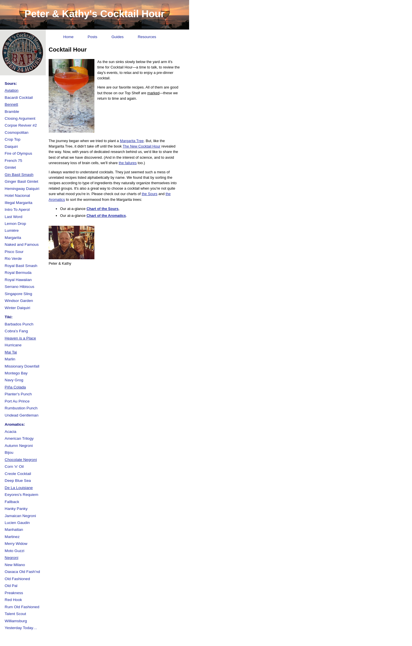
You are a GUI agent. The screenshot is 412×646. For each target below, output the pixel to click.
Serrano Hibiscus (19, 286)
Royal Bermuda (18, 272)
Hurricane (13, 345)
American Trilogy (19, 438)
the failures (128, 163)
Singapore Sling (18, 294)
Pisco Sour (14, 252)
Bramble (12, 111)
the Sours (149, 194)
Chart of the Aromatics (106, 215)
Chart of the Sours (102, 209)
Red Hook (13, 600)
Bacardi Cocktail (19, 97)
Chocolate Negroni (21, 459)
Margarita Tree (132, 141)
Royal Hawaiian (18, 280)
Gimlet (10, 167)
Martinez (12, 537)
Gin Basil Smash (19, 174)
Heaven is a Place (20, 338)
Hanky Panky (16, 508)
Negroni (11, 557)
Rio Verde (13, 258)
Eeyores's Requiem (21, 494)
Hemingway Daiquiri (22, 188)
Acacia (10, 431)
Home (68, 37)
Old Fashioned (17, 579)
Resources (147, 37)
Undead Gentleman (21, 415)
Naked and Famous (22, 244)
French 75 (13, 160)
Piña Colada (15, 387)
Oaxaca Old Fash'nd (22, 572)
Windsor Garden (19, 301)
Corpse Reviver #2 (21, 125)
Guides (117, 37)
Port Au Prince (17, 401)
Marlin (10, 359)
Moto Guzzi (14, 551)
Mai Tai (11, 352)
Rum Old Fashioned (22, 607)
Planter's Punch (18, 394)
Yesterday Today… (21, 628)
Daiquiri (11, 146)
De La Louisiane (19, 488)
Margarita (13, 237)
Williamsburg (16, 621)
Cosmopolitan (16, 132)
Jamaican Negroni (20, 516)
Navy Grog (14, 380)
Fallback (12, 502)
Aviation (11, 90)
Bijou (9, 452)
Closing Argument (20, 118)
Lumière (12, 230)
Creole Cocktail (18, 474)
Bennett (11, 104)
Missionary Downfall (22, 366)
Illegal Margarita (18, 203)
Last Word (13, 217)
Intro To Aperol (17, 209)
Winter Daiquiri (17, 308)
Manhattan (14, 529)
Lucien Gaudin (17, 523)
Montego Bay (16, 373)
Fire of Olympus (18, 153)
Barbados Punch (19, 324)
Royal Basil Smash (21, 266)
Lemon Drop (15, 223)
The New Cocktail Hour (142, 146)
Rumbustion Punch (21, 408)
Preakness (14, 593)
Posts (92, 37)
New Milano (15, 565)
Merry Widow (16, 543)
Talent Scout (15, 614)
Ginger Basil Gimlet (21, 181)
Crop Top (12, 139)
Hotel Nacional (17, 195)
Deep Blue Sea (18, 480)
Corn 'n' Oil (14, 466)
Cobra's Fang (16, 331)
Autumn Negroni (19, 445)
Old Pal (11, 586)
